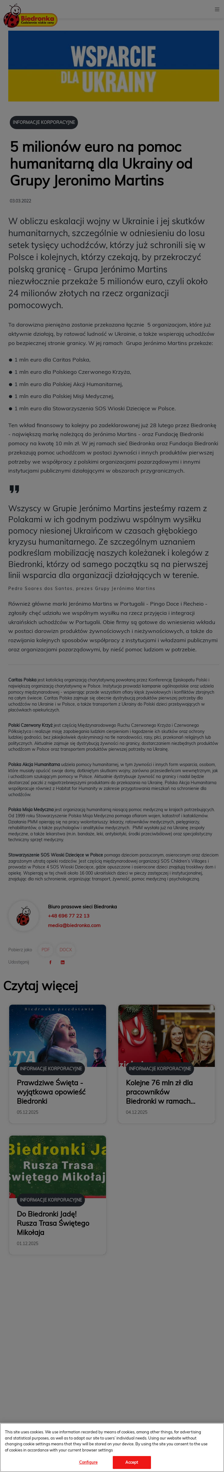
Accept (131, 1462)
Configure (88, 1462)
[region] (112, 1447)
